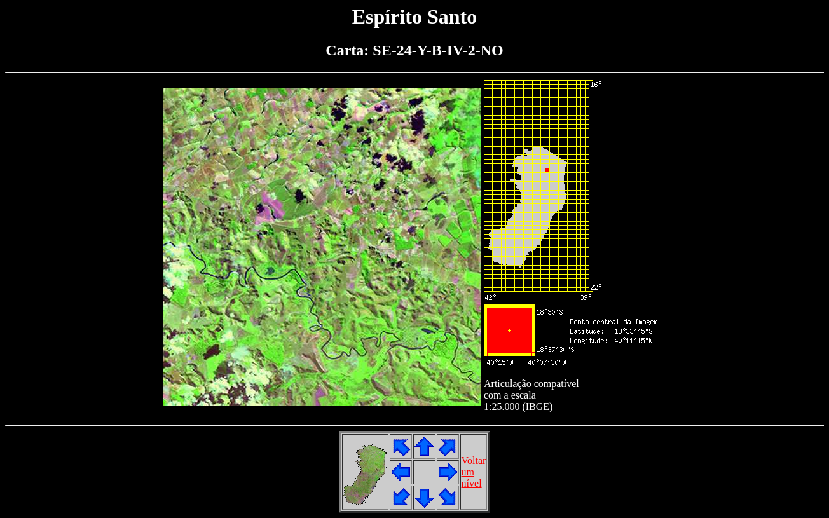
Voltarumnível (474, 472)
